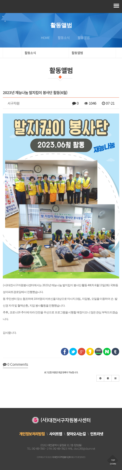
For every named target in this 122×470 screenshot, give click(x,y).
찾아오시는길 (76, 433)
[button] (100, 378)
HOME (45, 37)
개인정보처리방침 (32, 433)
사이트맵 (55, 433)
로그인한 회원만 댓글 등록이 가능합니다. (61, 372)
